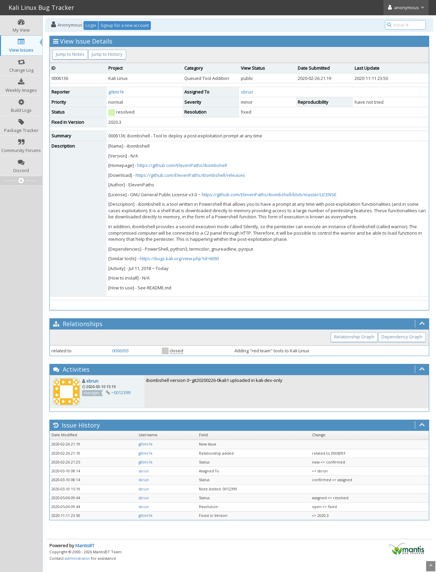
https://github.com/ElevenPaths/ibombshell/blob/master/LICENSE (269, 194)
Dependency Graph (402, 337)
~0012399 (120, 392)
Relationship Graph (354, 337)
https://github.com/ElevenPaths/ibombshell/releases (190, 175)
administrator (77, 558)
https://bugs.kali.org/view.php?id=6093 (179, 258)
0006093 (120, 351)
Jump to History (107, 54)
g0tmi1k (116, 92)
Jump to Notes (70, 54)
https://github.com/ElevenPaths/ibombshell (182, 165)
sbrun (247, 92)
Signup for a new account (124, 25)
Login (90, 25)
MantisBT (84, 545)
